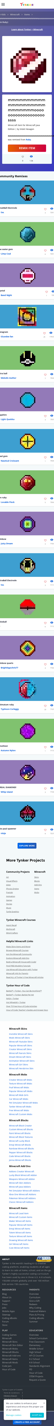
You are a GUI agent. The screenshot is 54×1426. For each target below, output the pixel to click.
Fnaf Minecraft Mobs (19, 1087)
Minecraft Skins (9, 1341)
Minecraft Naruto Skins (20, 1053)
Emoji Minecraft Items (19, 1228)
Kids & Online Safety (12, 1398)
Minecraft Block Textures (21, 1137)
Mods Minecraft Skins (19, 1037)
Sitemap (6, 1314)
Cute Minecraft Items (19, 1247)
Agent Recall (11, 925)
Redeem (33, 1304)
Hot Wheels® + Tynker (15, 1002)
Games (9, 900)
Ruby (28, 139)
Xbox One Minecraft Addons (22, 1194)
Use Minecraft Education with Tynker (22, 969)
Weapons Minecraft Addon (22, 1179)
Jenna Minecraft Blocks (20, 1160)
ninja (3, 833)
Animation (10, 896)
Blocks (37, 881)
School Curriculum (38, 1338)
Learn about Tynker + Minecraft (27, 29)
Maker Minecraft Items (20, 1221)
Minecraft (15, 14)
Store (4, 1325)
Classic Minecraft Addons (21, 1202)
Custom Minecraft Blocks (21, 1129)
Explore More (27, 845)
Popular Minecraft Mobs (20, 1091)
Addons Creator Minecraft (21, 1171)
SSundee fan (7, 336)
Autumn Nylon (8, 750)
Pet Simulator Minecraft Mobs (23, 1102)
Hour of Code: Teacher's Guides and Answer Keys (27, 1010)
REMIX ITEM (27, 148)
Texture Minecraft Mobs (20, 1083)
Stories (9, 904)
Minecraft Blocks (10, 1352)
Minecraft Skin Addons (20, 1182)
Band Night (6, 295)
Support (6, 1300)
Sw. (2, 212)
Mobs (36, 892)
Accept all (37, 1415)
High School (35, 1352)
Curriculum (34, 1297)
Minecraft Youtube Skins (21, 1041)
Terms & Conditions (12, 1393)
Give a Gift (34, 1300)
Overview (34, 1293)
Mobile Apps (8, 1311)
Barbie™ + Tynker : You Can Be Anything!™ (24, 991)
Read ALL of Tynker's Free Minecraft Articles (24, 977)
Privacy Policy (10, 1396)
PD (30, 1369)
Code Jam (7, 1365)
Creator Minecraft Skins (20, 1049)
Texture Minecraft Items (20, 1236)
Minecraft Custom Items (20, 1217)
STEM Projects (36, 1376)
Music (8, 908)
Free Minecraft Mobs (19, 1110)
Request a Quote (37, 1379)
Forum (5, 1321)
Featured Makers (37, 1311)
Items (27, 14)
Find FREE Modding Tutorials (18, 965)
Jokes (8, 884)
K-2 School (34, 1359)
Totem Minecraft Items (20, 1232)
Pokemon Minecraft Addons (22, 1198)
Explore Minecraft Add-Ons (17, 958)
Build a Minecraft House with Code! (21, 962)
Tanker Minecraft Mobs (20, 1106)
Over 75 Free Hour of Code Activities (21, 1006)
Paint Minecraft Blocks (20, 1133)
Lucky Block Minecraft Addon (23, 1175)
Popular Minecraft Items (20, 1225)
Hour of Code (8, 1369)
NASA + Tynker (12, 998)
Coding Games (9, 1334)
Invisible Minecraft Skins (21, 1034)
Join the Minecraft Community (19, 954)
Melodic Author (8, 378)
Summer (33, 1321)
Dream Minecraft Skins (20, 1057)
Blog (4, 1293)
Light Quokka (7, 419)
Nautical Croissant (10, 460)
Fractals (9, 892)
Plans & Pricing (36, 1314)
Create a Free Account (27, 1422)
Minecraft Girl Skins (18, 1064)
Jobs (4, 1307)
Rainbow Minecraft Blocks (21, 1148)
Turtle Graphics (12, 911)
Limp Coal (6, 253)
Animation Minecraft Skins (22, 1060)
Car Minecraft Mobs (18, 1099)
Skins (36, 877)
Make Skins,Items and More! (18, 946)
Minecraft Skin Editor (12, 1345)
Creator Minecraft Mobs (20, 1079)
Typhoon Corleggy (10, 709)
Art (7, 877)
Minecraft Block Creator (20, 1125)
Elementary (34, 1345)
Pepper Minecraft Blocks (21, 1152)
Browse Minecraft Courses (17, 950)
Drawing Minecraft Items (21, 1240)
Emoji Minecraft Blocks (20, 1144)
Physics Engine (12, 888)
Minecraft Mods (10, 1362)
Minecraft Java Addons (20, 1186)
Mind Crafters (12, 933)
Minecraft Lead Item (19, 1213)
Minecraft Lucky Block (19, 1141)
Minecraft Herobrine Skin (21, 1068)
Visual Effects (11, 881)
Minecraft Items (10, 1359)
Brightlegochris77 (9, 667)
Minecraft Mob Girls (18, 1095)
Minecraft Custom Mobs (20, 1114)
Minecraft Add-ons (11, 1355)
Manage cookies (13, 1415)
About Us (6, 1297)
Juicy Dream (7, 543)
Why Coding (35, 1307)
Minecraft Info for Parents (17, 973)
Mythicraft (10, 929)
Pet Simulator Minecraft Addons (24, 1190)
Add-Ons (38, 884)
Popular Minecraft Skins (20, 1045)
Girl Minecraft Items (18, 1244)
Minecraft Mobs (10, 1348)
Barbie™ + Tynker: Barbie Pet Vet (20, 994)
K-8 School (34, 1362)
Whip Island (7, 792)
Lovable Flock (8, 502)
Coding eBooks (9, 1318)
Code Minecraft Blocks (20, 1156)
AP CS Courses (36, 1355)
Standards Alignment (39, 1365)
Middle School (36, 1348)
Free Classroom (37, 1341)
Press (4, 1304)
